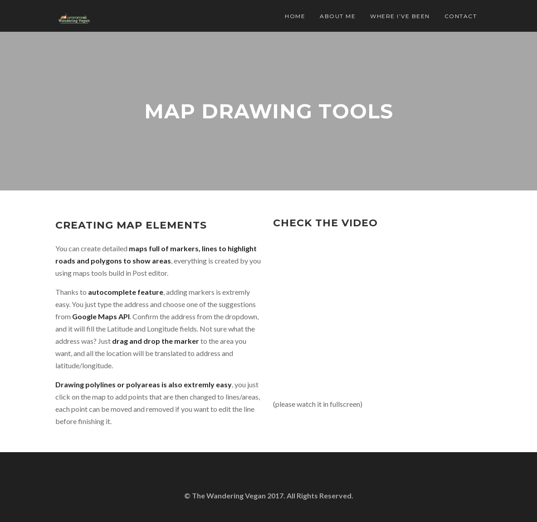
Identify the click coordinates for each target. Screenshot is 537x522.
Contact (460, 16)
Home (295, 16)
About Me (338, 16)
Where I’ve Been (400, 16)
